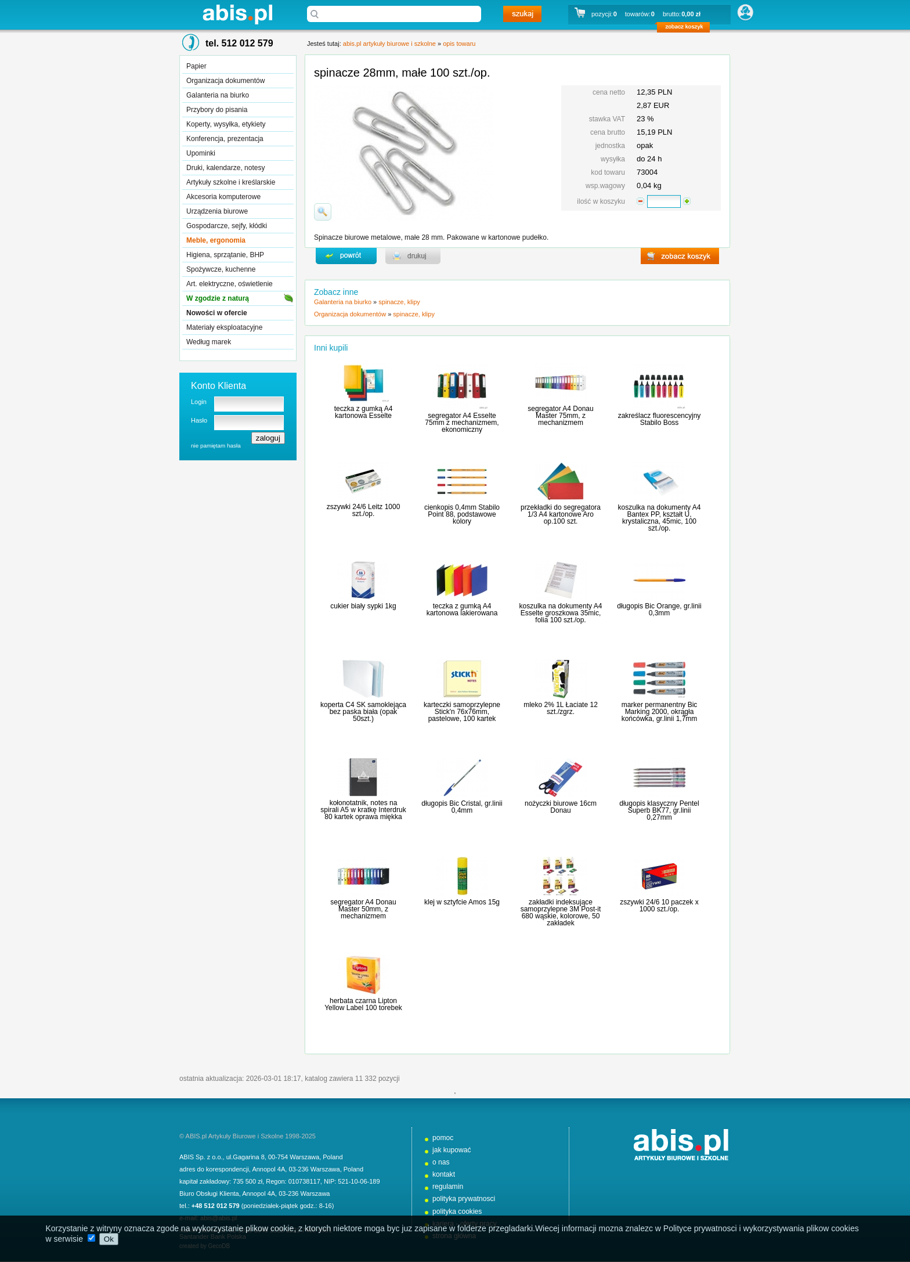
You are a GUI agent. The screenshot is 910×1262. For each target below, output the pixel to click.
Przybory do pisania (216, 110)
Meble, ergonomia (215, 240)
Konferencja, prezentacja (224, 139)
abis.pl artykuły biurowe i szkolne (237, 14)
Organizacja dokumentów (225, 81)
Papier (196, 66)
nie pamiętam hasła (216, 445)
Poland (332, 1156)
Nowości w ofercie (216, 313)
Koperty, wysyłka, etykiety (226, 124)
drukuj (412, 256)
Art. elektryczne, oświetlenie (229, 284)
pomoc (442, 1138)
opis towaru (459, 43)
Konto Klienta (218, 386)
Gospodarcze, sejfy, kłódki (226, 226)
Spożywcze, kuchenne (220, 269)
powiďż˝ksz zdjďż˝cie (322, 212)
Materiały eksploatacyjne (224, 327)
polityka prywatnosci (463, 1199)
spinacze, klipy (399, 301)
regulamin (447, 1186)
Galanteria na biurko (217, 95)
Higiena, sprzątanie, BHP (225, 255)
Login (199, 401)
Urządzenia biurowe (217, 211)
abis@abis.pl (218, 1217)
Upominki (200, 153)
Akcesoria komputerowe (223, 197)
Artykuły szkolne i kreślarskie (230, 182)
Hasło (199, 420)
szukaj (522, 14)
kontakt (443, 1174)
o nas (441, 1162)
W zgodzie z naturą (217, 298)
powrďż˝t (346, 256)
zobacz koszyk (687, 29)
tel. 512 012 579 (239, 43)
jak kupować (451, 1150)
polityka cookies (457, 1211)
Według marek (208, 342)
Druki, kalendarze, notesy (225, 168)
